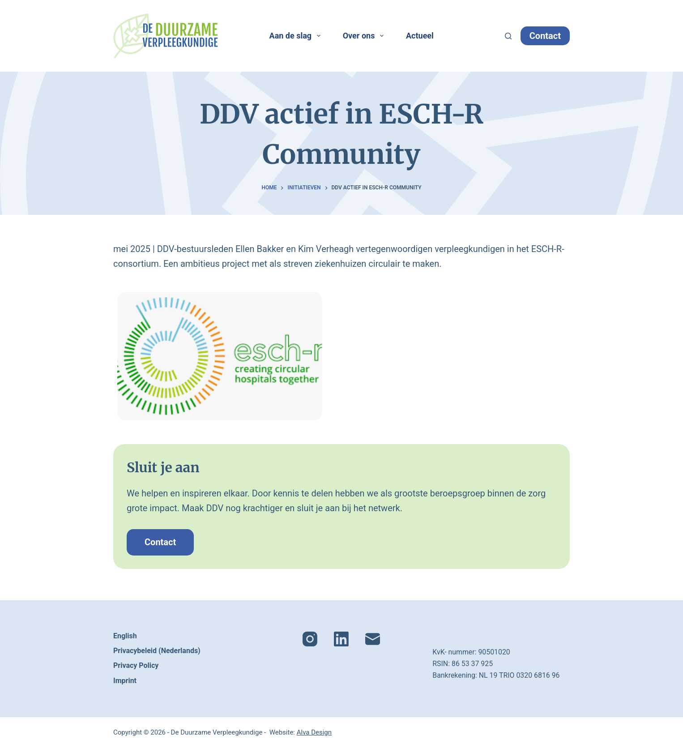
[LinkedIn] (341, 639)
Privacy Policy (135, 665)
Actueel (420, 35)
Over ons (365, 35)
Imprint (125, 680)
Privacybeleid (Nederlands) (157, 650)
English (125, 636)
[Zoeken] (508, 36)
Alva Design (314, 732)
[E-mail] (372, 639)
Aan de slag (296, 35)
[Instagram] (310, 639)
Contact (545, 35)
